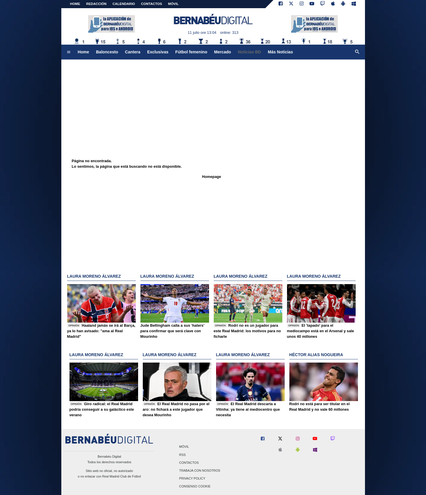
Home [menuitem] (83, 52)
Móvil (184, 447)
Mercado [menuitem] (222, 52)
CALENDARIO (124, 4)
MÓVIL (173, 4)
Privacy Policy (192, 478)
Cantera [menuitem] (132, 52)
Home (75, 4)
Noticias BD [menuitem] (249, 52)
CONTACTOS (151, 4)
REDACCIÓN (96, 4)
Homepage (211, 176)
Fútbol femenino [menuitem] (191, 52)
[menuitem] (68, 52)
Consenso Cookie (195, 486)
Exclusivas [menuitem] (157, 52)
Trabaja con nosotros (199, 470)
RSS (182, 454)
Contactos (189, 462)
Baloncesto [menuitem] (107, 52)
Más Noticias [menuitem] (280, 52)
